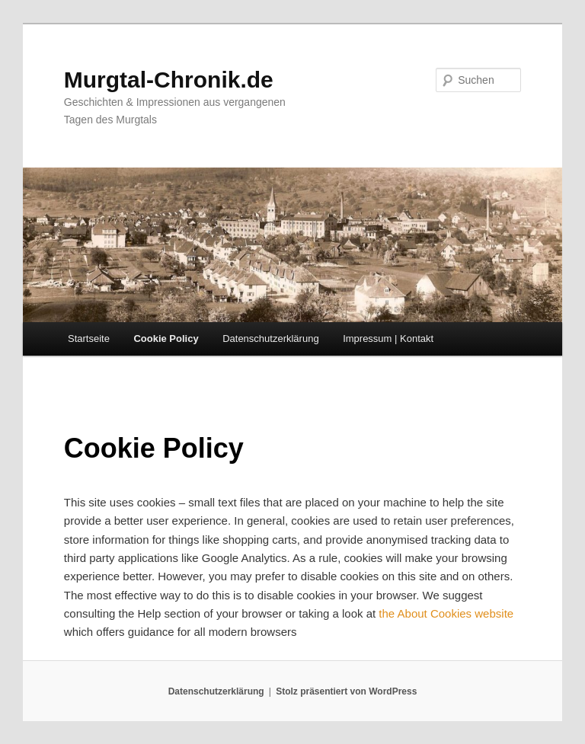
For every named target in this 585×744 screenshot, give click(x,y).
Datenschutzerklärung (270, 338)
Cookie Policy (165, 338)
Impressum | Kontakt (388, 338)
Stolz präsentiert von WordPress (346, 691)
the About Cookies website (446, 613)
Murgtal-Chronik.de (168, 79)
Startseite (89, 338)
